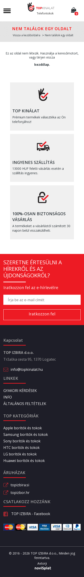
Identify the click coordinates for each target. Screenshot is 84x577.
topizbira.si (20, 484)
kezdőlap (41, 64)
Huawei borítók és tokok (24, 460)
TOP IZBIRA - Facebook (26, 513)
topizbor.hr (20, 492)
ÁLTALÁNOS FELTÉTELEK (24, 403)
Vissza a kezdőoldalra (26, 35)
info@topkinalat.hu (27, 369)
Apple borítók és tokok (22, 427)
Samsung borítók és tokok (25, 434)
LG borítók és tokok (20, 454)
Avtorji (42, 563)
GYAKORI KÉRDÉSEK (20, 390)
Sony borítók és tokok (22, 441)
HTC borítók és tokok (21, 447)
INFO (7, 397)
